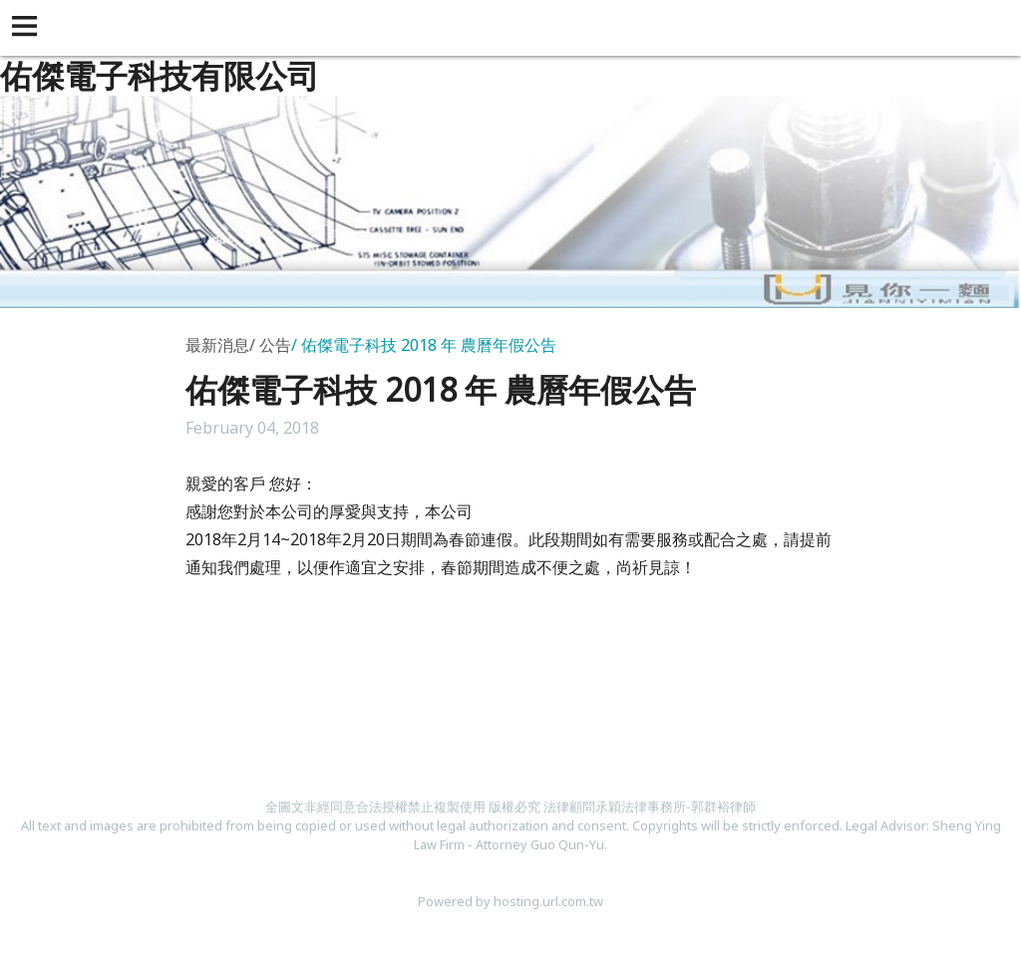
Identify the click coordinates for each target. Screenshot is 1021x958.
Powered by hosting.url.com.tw (510, 901)
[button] (28, 28)
